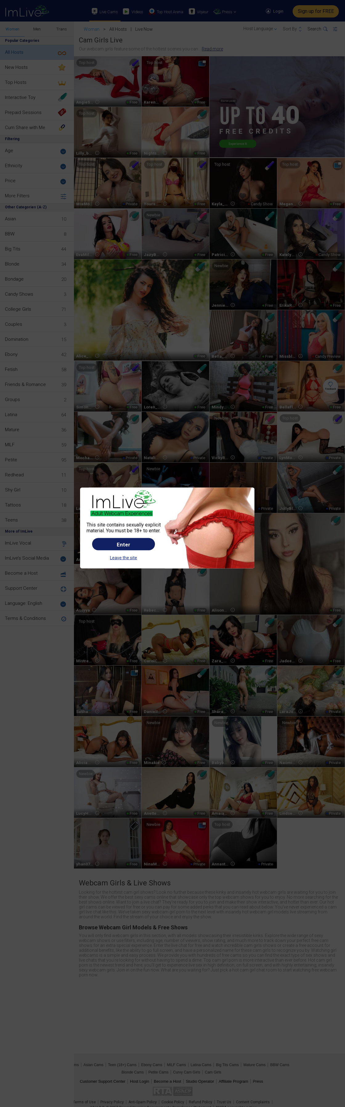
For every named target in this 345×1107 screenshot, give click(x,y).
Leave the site (123, 557)
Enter (123, 545)
